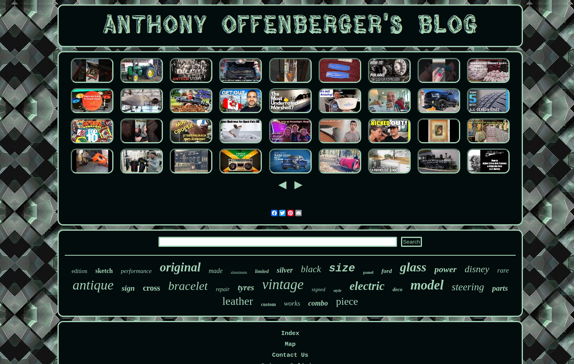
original (180, 267)
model (426, 285)
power (445, 269)
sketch (104, 270)
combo (318, 303)
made (216, 270)
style (337, 290)
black (311, 269)
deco (398, 289)
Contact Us (290, 355)
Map (290, 344)
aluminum (238, 272)
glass (413, 267)
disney (477, 269)
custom (268, 304)
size (342, 269)
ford (386, 271)
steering (468, 286)
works (292, 303)
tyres (246, 287)
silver (285, 270)
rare (503, 270)
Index (290, 333)
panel (368, 272)
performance (136, 271)
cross (151, 287)
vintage (283, 284)
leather (237, 301)
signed (318, 289)
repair (222, 289)
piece (347, 301)
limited (262, 271)
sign (128, 288)
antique (92, 284)
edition (79, 271)
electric (367, 285)
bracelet (188, 285)
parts (500, 288)
